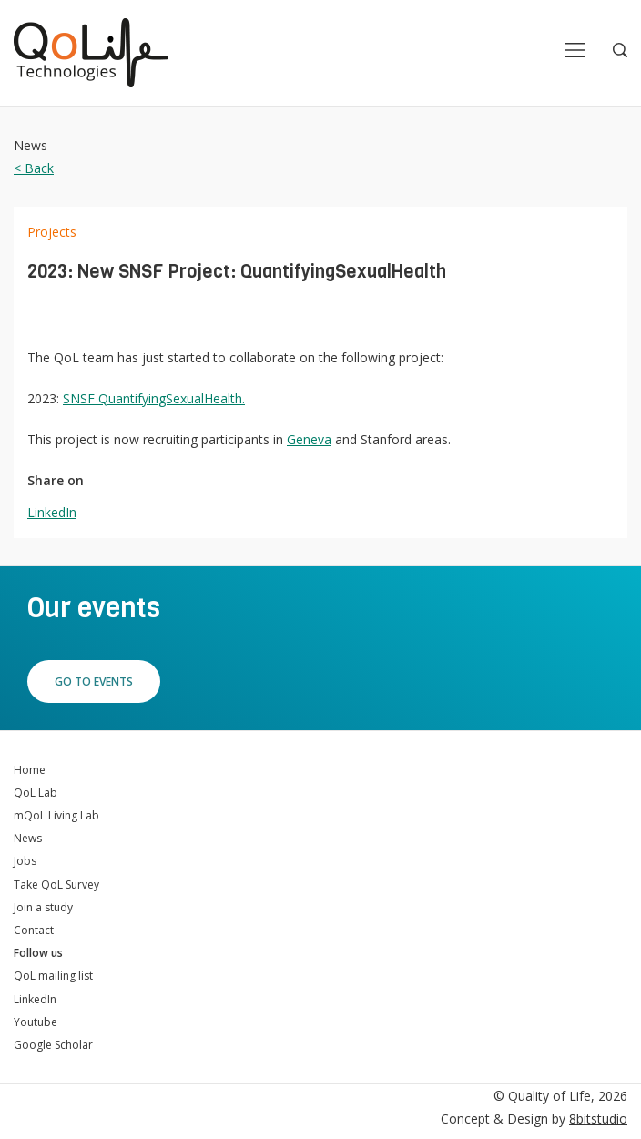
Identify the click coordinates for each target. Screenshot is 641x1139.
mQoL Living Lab (56, 815)
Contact (34, 930)
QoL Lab (35, 792)
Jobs (25, 861)
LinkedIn (51, 512)
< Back (34, 168)
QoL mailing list (53, 975)
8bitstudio (598, 1118)
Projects (51, 231)
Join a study (43, 907)
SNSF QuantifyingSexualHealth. (154, 398)
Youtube (35, 1022)
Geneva (309, 439)
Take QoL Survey (56, 884)
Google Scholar (53, 1045)
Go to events (94, 681)
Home (30, 770)
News (28, 838)
